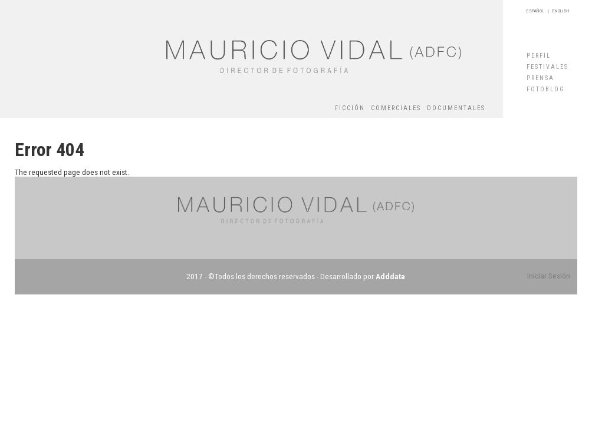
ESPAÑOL (535, 11)
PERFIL (539, 55)
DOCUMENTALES (456, 108)
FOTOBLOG (546, 89)
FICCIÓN (350, 108)
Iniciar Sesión (548, 275)
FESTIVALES (547, 67)
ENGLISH (561, 11)
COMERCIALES (396, 108)
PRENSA (540, 78)
